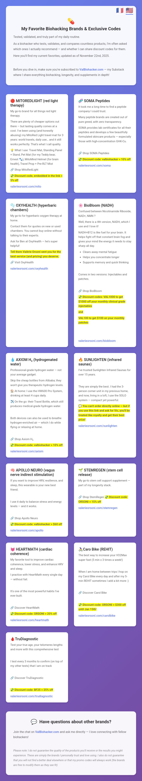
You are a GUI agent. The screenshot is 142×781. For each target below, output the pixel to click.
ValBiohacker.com (91, 69)
